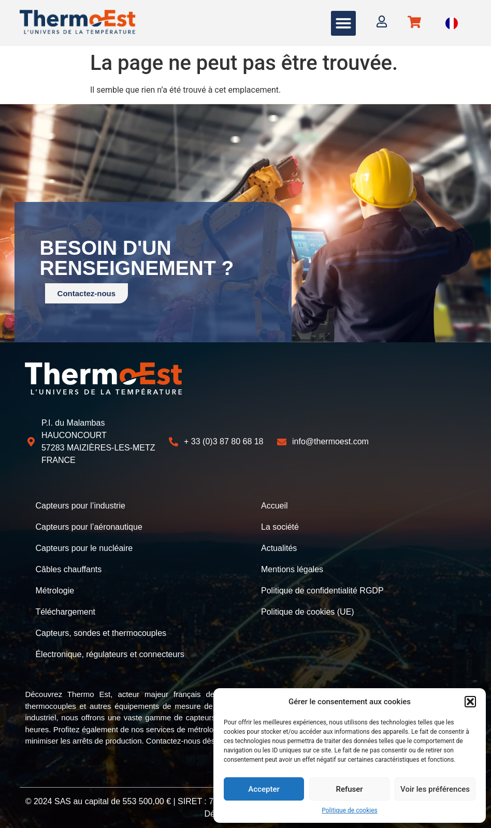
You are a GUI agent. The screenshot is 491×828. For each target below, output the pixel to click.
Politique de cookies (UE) (307, 608)
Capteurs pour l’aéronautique (88, 525)
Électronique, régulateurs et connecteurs (109, 650)
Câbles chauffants (68, 567)
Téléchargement (65, 608)
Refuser (349, 789)
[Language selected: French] (452, 23)
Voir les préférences (435, 789)
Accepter (263, 789)
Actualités (279, 546)
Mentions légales (292, 567)
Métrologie (54, 588)
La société (280, 525)
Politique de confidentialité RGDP (322, 588)
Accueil (274, 505)
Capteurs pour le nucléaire (84, 546)
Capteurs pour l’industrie (80, 505)
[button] (470, 701)
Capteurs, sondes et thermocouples (100, 629)
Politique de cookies (349, 810)
